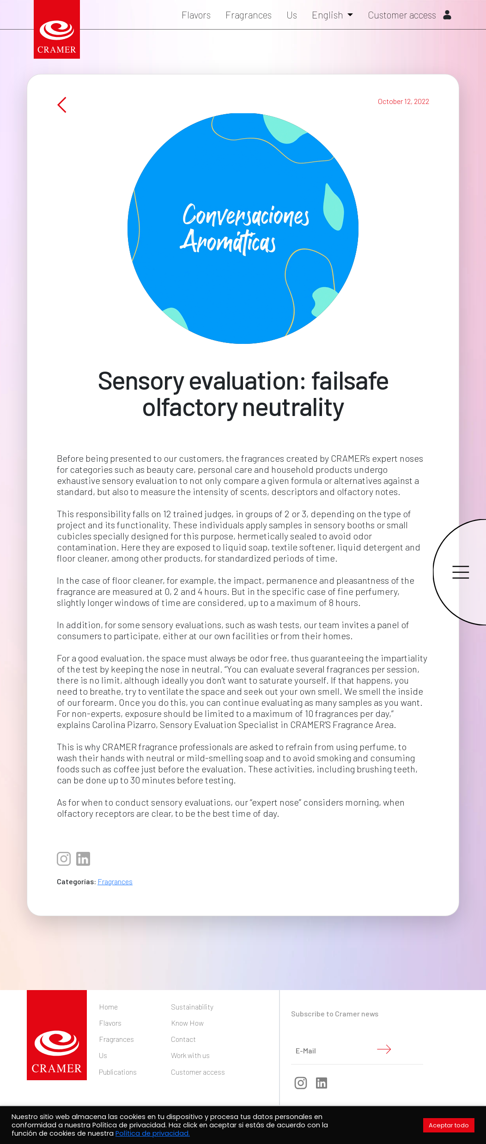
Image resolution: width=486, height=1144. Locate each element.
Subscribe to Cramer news (334, 1013)
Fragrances (248, 14)
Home (108, 1006)
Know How (187, 1022)
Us (291, 14)
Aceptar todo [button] (449, 1125)
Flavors (196, 14)
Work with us (190, 1055)
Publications (118, 1071)
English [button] (328, 14)
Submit (384, 1049)
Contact (183, 1038)
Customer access (410, 14)
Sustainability (192, 1006)
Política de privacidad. (152, 1133)
